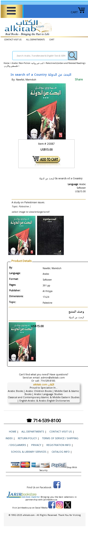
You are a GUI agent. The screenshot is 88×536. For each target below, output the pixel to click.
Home (6, 63)
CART (78, 12)
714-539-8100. (48, 380)
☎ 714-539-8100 (43, 420)
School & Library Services (28, 451)
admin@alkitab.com (53, 377)
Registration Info (58, 445)
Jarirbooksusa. (50, 499)
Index (9, 438)
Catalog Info (61, 451)
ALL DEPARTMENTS (35, 39)
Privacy (36, 445)
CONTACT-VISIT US (12, 39)
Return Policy (27, 438)
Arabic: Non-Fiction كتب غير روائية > (29, 63)
